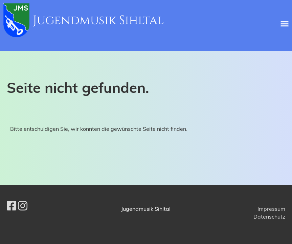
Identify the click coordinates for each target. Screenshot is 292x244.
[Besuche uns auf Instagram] (22, 205)
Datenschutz (269, 216)
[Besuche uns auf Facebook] (11, 205)
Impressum (271, 208)
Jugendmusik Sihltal (98, 20)
